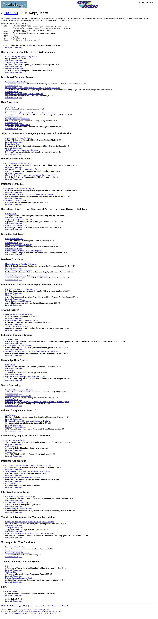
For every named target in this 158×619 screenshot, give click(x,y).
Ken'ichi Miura (23, 537)
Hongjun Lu (22, 61)
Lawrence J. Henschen (23, 249)
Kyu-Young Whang (12, 500)
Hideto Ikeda (9, 526)
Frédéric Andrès (11, 173)
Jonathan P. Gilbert (38, 179)
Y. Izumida (32, 469)
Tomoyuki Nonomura (25, 349)
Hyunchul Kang (10, 86)
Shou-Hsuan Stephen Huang (28, 475)
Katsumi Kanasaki (11, 582)
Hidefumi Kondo (48, 117)
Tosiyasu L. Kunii (23, 123)
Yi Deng (8, 532)
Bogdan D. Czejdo (11, 380)
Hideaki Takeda (20, 280)
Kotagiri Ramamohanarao (14, 243)
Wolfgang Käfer (11, 576)
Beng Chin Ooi (32, 61)
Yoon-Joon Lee (34, 198)
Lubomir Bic (26, 179)
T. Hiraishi (18, 425)
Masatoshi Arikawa (12, 299)
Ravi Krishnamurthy (27, 500)
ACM (29, 615)
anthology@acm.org (55, 615)
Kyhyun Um (21, 293)
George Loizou (10, 142)
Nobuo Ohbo (51, 406)
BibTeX (74, 20)
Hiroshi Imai (34, 537)
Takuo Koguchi (36, 117)
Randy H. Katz (23, 330)
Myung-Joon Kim (47, 198)
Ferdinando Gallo (35, 92)
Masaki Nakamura (34, 526)
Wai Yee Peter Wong (12, 557)
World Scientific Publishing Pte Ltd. (38, 613)
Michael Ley (18, 617)
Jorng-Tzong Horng (12, 223)
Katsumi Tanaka (11, 595)
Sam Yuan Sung (10, 506)
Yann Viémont (34, 173)
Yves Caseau (9, 456)
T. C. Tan (16, 394)
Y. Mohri (24, 469)
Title (48, 610)
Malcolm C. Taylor (39, 380)
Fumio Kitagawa (21, 526)
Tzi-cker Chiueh (11, 330)
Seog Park (31, 192)
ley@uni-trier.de (28, 617)
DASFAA (11, 13)
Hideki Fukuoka (42, 280)
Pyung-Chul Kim (11, 198)
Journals (65, 610)
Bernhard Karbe (11, 481)
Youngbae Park (31, 293)
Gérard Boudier (23, 92)
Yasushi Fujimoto (11, 343)
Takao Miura (9, 111)
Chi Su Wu (34, 324)
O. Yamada (47, 469)
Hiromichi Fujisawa (12, 117)
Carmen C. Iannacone (35, 98)
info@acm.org (35, 615)
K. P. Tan (8, 394)
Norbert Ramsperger (24, 481)
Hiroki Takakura (26, 274)
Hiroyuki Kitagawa (24, 406)
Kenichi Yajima (10, 406)
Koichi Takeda (10, 487)
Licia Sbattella (26, 400)
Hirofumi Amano (11, 167)
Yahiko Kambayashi (25, 167)
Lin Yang (8, 431)
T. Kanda (17, 469)
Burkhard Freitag (11, 255)
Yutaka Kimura (10, 305)
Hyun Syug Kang (11, 324)
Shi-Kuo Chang (17, 532)
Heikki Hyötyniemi (12, 129)
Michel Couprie (23, 173)
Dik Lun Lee (25, 557)
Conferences (56, 610)
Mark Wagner (21, 154)
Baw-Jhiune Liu (25, 223)
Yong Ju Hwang (24, 324)
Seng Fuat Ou (10, 204)
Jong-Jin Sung (10, 66)
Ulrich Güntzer (19, 551)
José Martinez (21, 229)
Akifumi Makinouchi (8, 18)
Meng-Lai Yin (51, 179)
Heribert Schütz (23, 255)
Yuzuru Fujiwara (63, 406)
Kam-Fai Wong (10, 512)
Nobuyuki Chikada (51, 355)
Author (43, 610)
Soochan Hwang (11, 444)
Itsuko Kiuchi (25, 117)
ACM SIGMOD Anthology (11, 610)
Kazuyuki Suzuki (24, 355)
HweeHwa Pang (11, 61)
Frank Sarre (9, 551)
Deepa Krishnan (11, 123)
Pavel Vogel (37, 481)
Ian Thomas (56, 92)
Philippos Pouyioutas (24, 142)
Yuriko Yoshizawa (37, 355)
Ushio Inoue (31, 280)
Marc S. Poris (22, 98)
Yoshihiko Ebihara (19, 431)
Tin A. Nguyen (10, 154)
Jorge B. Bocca (10, 419)
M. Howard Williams (24, 512)
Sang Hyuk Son (22, 86)
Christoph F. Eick (25, 380)
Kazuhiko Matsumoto (28, 268)
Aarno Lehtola (25, 129)
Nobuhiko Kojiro (11, 537)
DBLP (13, 24)
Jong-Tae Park (21, 66)
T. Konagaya (37, 425)
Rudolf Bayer (10, 369)
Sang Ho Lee (9, 249)
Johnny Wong (27, 318)
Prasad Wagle (22, 192)
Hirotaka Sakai (10, 218)
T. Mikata (46, 425)
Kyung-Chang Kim (12, 148)
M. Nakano (9, 425)
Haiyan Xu (9, 570)
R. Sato (39, 469)
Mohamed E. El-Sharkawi (14, 72)
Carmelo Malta (10, 229)
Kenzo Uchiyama (48, 526)
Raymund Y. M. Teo (27, 394)
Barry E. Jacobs (44, 475)
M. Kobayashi (27, 425)
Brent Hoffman (32, 154)
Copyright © (22, 613)
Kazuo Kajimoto (11, 349)
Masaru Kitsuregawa (12, 268)
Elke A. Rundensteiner (13, 179)
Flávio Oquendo (11, 92)
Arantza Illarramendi (12, 400)
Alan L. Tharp (21, 204)
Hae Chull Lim (10, 293)
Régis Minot (46, 92)
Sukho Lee (21, 444)
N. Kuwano (9, 469)
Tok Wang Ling (22, 506)
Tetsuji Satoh (9, 280)
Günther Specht (35, 255)
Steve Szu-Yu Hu (11, 475)
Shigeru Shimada (11, 355)
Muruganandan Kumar (13, 318)
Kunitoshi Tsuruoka (24, 305)
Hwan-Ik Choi (23, 198)
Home (31, 610)
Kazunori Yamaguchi (38, 406)
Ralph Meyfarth (10, 374)
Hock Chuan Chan (11, 450)
